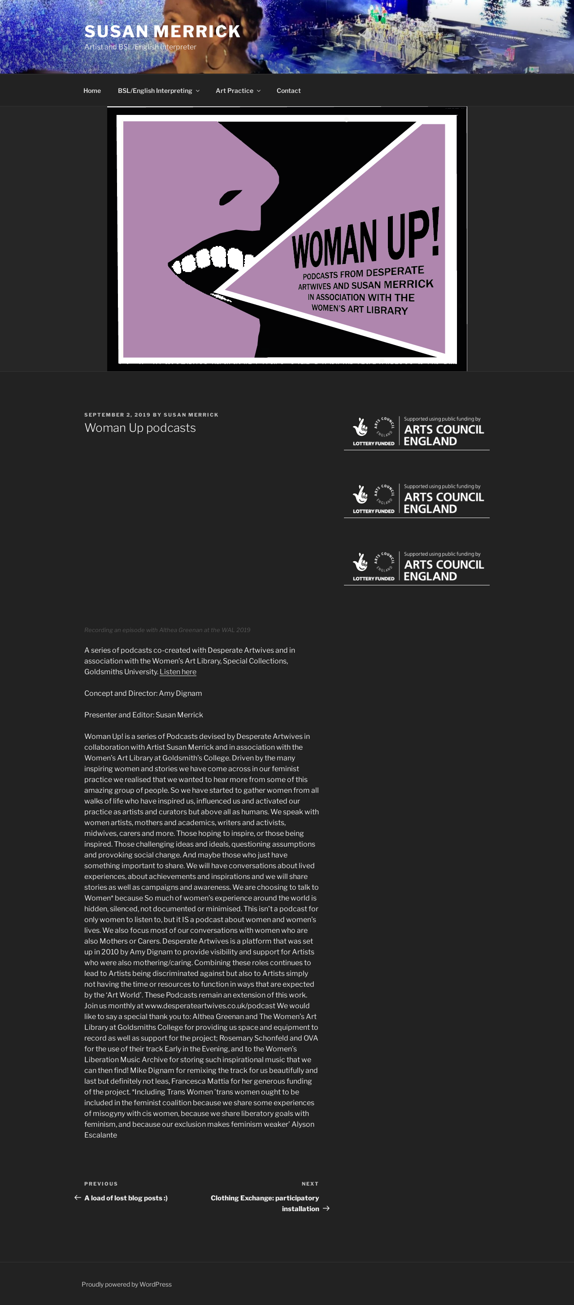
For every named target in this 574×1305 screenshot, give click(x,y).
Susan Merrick (162, 31)
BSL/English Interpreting (159, 90)
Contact (289, 90)
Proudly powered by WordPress (127, 1284)
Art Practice (239, 90)
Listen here (178, 672)
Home (92, 90)
